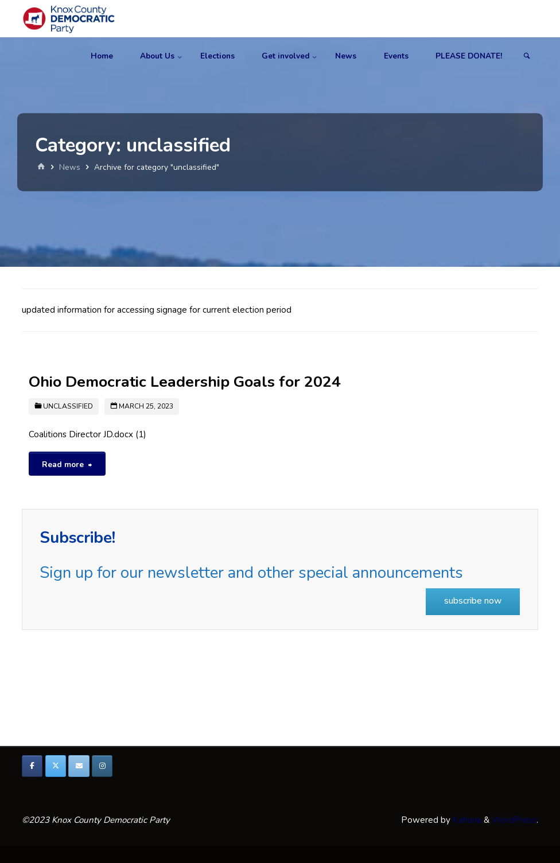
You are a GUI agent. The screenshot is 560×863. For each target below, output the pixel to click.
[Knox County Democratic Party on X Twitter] (55, 766)
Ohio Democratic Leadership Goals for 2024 (185, 381)
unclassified (68, 406)
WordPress (514, 820)
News (69, 167)
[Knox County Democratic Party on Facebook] (32, 766)
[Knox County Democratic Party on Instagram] (102, 766)
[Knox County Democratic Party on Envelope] (78, 766)
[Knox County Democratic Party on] (125, 766)
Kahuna (465, 820)
